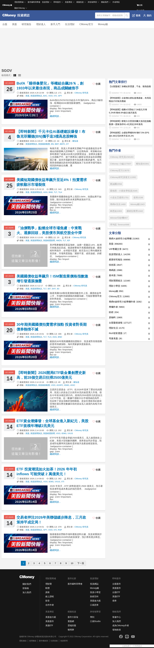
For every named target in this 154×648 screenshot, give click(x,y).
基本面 (116, 275)
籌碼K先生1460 (118, 204)
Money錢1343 (137, 204)
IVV (55, 96)
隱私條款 (23, 641)
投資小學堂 (95, 592)
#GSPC (60, 385)
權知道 (75, 141)
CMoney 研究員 (81, 93)
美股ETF (116, 596)
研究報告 (26, 24)
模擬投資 (80, 2)
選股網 (71, 621)
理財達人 (41, 24)
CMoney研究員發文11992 (123, 177)
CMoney (7, 5)
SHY (54, 289)
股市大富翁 (73, 617)
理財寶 (48, 583)
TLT (55, 192)
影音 (47, 600)
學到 (92, 617)
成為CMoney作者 (120, 625)
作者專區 (116, 2)
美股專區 (68, 2)
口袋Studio (95, 621)
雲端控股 (72, 625)
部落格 (26, 588)
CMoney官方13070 (119, 170)
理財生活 (117, 328)
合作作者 (49, 604)
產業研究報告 (120, 259)
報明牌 (71, 629)
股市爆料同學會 (34, 2)
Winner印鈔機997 (119, 218)
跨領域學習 (92, 2)
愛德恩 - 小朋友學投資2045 (123, 190)
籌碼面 (116, 270)
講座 (47, 592)
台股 (4, 24)
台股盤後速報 (120, 322)
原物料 (116, 317)
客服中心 (116, 617)
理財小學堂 (118, 286)
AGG (45, 192)
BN (52, 144)
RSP (60, 530)
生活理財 (70, 24)
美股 (14, 24)
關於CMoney (19, 8)
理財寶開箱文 (120, 280)
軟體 (47, 588)
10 (72, 563)
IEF (68, 240)
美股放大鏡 (95, 600)
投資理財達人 (120, 254)
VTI (62, 481)
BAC (45, 96)
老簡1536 (138, 197)
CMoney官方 (86, 24)
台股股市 (116, 583)
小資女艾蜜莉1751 (119, 197)
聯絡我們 (104, 2)
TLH (60, 192)
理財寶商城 (18, 2)
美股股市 (116, 588)
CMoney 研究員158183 (121, 157)
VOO (50, 96)
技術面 (116, 265)
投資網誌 (94, 583)
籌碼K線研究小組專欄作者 (125, 301)
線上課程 (49, 596)
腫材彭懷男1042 (135, 211)
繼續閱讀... (55, 116)
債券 (114, 600)
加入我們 (27, 592)
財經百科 (94, 596)
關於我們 (27, 583)
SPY (60, 96)
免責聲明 (64, 641)
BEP (57, 144)
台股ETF (116, 592)
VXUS (70, 433)
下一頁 (80, 563)
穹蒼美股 (115, 338)
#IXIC (72, 385)
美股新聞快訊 (36, 96)
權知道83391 (142, 163)
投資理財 (45, 2)
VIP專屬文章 (119, 249)
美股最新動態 (44, 144)
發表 (136, 15)
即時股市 (57, 2)
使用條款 (32, 641)
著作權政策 (43, 641)
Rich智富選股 (118, 333)
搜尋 (127, 15)
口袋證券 (94, 604)
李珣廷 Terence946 (119, 224)
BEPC (62, 144)
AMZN (59, 240)
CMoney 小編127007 (120, 163)
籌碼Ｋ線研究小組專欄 (124, 238)
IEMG (66, 385)
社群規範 (54, 641)
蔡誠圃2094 (116, 184)
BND (51, 192)
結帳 (140, 5)
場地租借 (116, 629)
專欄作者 (117, 307)
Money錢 (103, 24)
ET (67, 144)
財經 (114, 312)
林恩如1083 (116, 211)
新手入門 (55, 24)
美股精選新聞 (49, 240)
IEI (58, 289)
